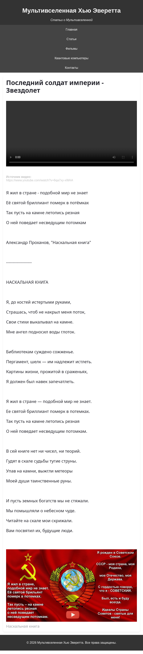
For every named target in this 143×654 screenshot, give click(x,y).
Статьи (71, 39)
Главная (71, 29)
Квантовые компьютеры (71, 58)
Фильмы (71, 48)
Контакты (71, 67)
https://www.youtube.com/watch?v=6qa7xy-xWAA (39, 180)
